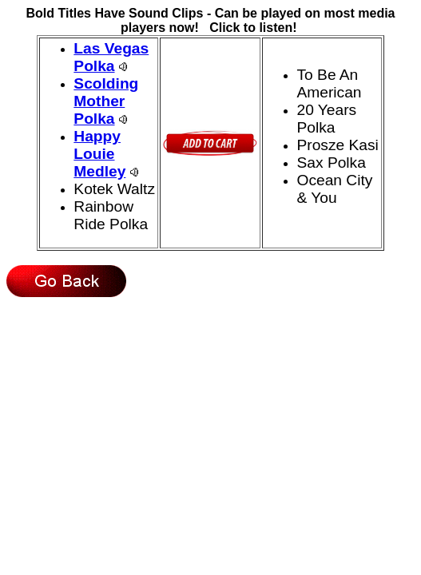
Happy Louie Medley (99, 154)
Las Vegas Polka (111, 57)
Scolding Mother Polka (105, 101)
